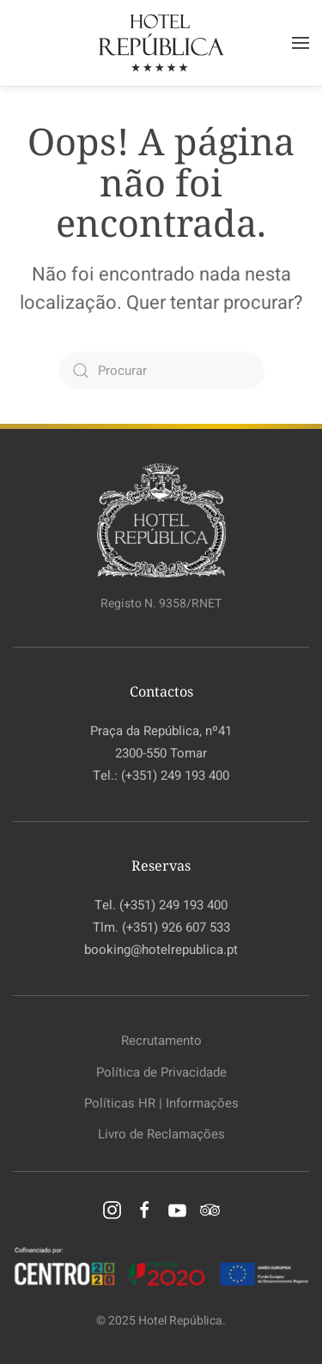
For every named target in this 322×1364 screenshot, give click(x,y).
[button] (300, 43)
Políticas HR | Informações (161, 1103)
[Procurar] (161, 370)
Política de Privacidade (161, 1072)
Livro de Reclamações (161, 1134)
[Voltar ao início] (161, 43)
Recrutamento (161, 1040)
